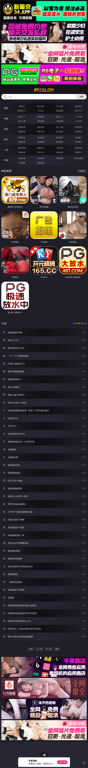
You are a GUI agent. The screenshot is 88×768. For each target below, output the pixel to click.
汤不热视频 (78, 158)
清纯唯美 (40, 142)
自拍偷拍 (40, 116)
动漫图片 (78, 137)
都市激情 (21, 148)
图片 (6, 139)
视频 (6, 118)
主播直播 (59, 121)
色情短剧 (40, 162)
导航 (6, 160)
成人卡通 (59, 127)
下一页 (48, 649)
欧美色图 (59, 137)
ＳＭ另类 (78, 121)
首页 (31, 649)
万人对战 (59, 106)
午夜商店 (40, 158)
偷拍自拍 (40, 127)
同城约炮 (21, 158)
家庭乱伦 (40, 148)
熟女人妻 (21, 121)
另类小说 (40, 152)
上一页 (39, 649)
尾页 (57, 649)
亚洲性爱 (21, 127)
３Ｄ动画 (78, 116)
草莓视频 (59, 158)
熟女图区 (59, 142)
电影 (6, 129)
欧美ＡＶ (59, 116)
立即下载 (62, 762)
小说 (6, 149)
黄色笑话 (59, 152)
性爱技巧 (78, 152)
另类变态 (78, 131)
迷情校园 (21, 152)
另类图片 (78, 142)
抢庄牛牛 (78, 110)
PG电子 (22, 106)
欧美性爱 (78, 127)
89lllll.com (44, 90)
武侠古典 (78, 148)
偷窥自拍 (21, 137)
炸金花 (40, 110)
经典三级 (40, 131)
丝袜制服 (40, 121)
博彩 (6, 108)
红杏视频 (21, 162)
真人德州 (40, 106)
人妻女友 (59, 148)
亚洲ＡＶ (21, 116)
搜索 (81, 96)
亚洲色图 (40, 137)
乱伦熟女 (59, 131)
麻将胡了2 (22, 110)
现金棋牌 (59, 110)
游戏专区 (78, 106)
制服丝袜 (21, 131)
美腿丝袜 (21, 142)
